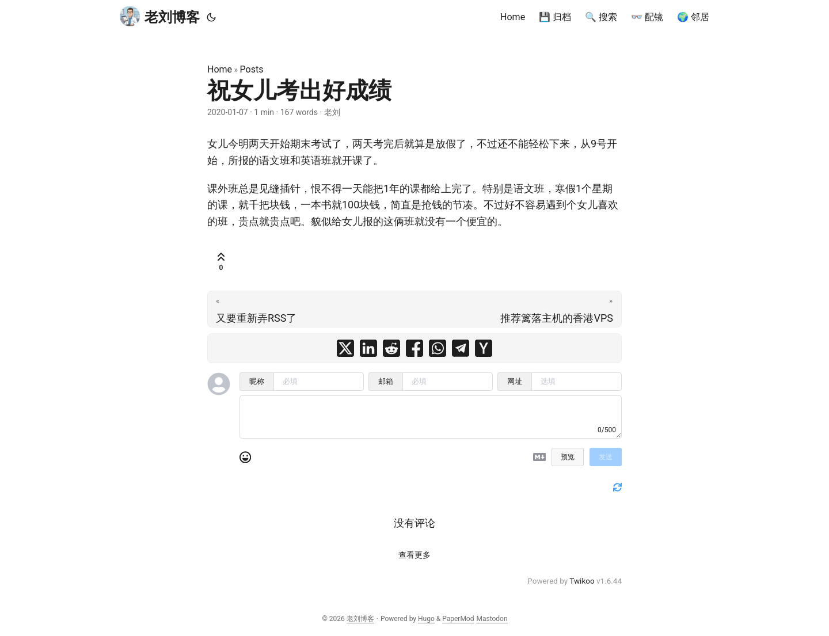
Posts (252, 69)
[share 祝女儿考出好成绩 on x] (345, 348)
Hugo (426, 619)
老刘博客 (160, 16)
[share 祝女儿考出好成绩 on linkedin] (368, 348)
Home (219, 69)
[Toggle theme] (211, 17)
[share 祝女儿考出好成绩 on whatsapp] (437, 348)
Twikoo (581, 580)
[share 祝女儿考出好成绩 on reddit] (391, 348)
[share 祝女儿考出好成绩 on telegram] (460, 348)
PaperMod (458, 619)
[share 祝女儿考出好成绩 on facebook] (414, 348)
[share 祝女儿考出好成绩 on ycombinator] (483, 348)
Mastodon (491, 619)
